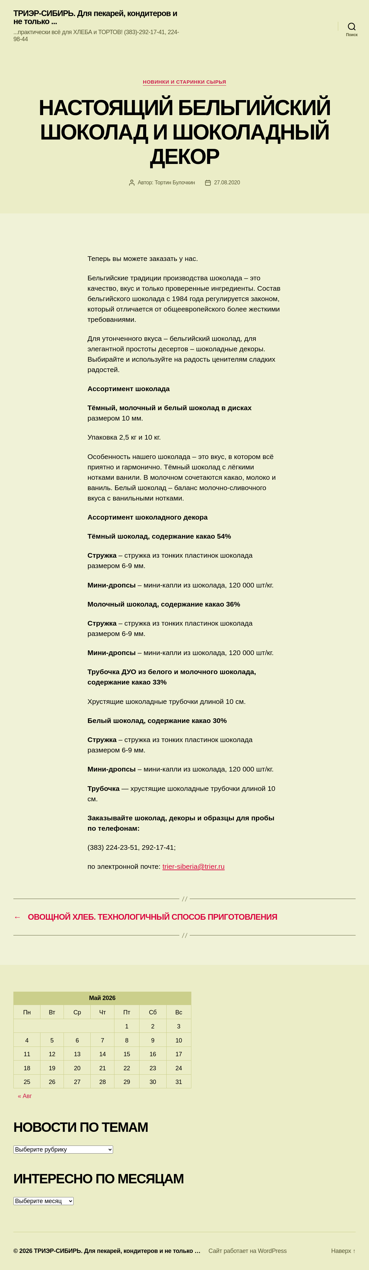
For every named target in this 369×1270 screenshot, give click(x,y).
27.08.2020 (227, 182)
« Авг (25, 1096)
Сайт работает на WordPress (247, 1251)
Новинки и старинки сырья (184, 82)
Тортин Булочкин (175, 182)
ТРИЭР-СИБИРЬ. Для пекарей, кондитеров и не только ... (95, 17)
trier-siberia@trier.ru (194, 866)
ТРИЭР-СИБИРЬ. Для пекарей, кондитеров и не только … (117, 1251)
